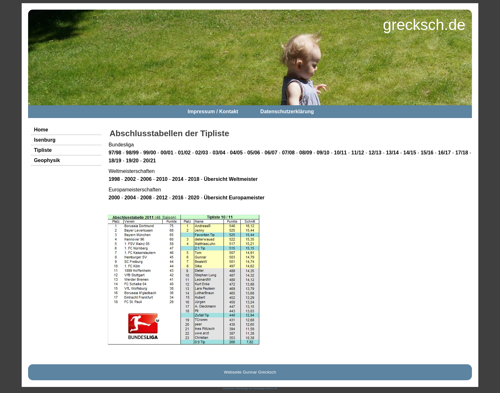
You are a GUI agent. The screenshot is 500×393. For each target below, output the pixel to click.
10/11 (340, 152)
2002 (130, 179)
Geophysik (47, 160)
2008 (146, 197)
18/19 (114, 160)
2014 (178, 179)
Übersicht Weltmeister (231, 179)
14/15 (409, 152)
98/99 (132, 152)
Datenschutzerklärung (287, 111)
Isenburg (44, 140)
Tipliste (43, 150)
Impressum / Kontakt (213, 111)
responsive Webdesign (235, 388)
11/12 (357, 152)
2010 (162, 179)
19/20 (132, 160)
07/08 (288, 152)
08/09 (305, 152)
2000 (114, 197)
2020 (193, 197)
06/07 (271, 152)
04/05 (236, 152)
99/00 (149, 152)
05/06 (253, 152)
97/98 (114, 152)
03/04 (219, 152)
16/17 (444, 152)
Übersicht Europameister (234, 197)
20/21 (149, 160)
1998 (114, 179)
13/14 (392, 152)
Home (41, 129)
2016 (178, 197)
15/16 (427, 152)
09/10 (323, 152)
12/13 (375, 152)
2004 (130, 197)
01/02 (184, 152)
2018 (193, 179)
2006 (146, 179)
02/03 (201, 152)
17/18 (461, 152)
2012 (162, 197)
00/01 (167, 152)
